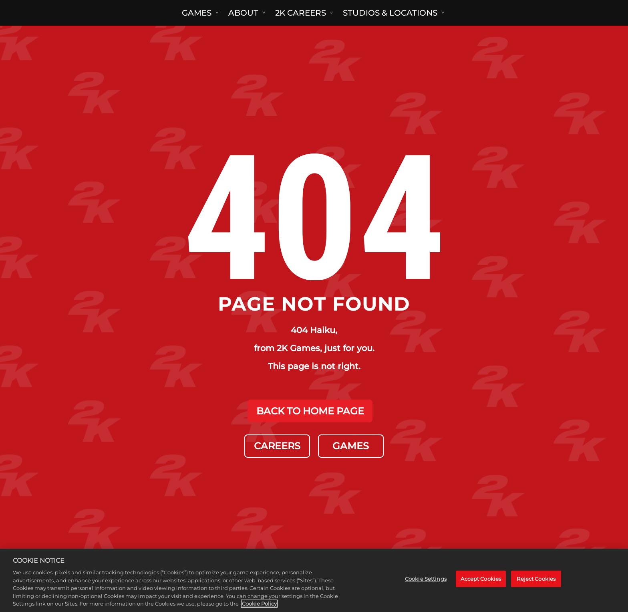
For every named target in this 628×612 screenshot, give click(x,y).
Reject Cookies (536, 579)
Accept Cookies (481, 579)
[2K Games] (35, 13)
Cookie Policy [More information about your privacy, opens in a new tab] (259, 603)
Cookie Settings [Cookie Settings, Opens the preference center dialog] (426, 579)
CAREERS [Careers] (277, 446)
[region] (314, 580)
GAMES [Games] (351, 446)
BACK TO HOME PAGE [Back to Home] (310, 410)
